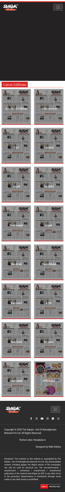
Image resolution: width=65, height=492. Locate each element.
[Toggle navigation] (58, 7)
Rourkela (16, 342)
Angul (16, 186)
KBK (49, 303)
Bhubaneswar (48, 108)
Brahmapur (16, 225)
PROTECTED (54, 487)
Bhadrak (16, 264)
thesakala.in (39, 440)
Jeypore (49, 342)
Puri (16, 147)
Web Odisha (55, 446)
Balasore (16, 303)
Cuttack (48, 147)
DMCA (44, 487)
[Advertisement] (32, 46)
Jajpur (48, 225)
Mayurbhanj (48, 264)
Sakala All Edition (16, 108)
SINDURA (49, 380)
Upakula (49, 186)
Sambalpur (16, 380)
